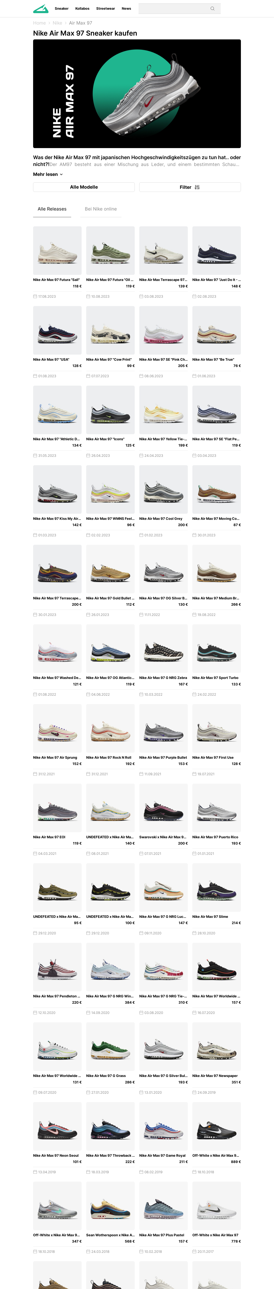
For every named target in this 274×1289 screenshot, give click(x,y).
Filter (190, 187)
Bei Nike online (101, 209)
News (126, 8)
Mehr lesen (49, 174)
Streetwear (105, 8)
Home (39, 23)
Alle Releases (52, 209)
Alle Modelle (84, 187)
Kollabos (82, 8)
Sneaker (61, 8)
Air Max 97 (80, 23)
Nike (57, 23)
